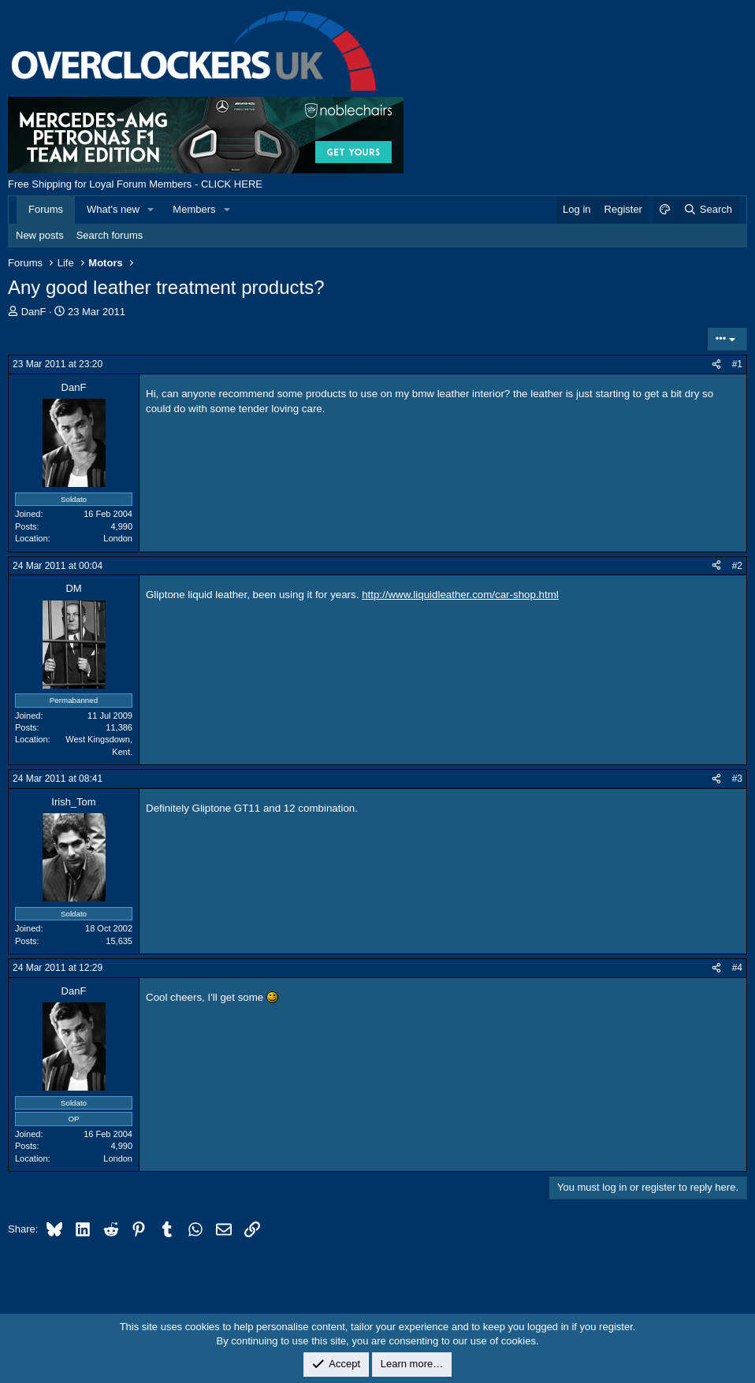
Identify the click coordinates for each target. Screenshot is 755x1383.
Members (194, 209)
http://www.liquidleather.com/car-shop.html (460, 594)
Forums (45, 209)
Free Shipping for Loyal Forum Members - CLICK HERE (135, 184)
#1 (737, 364)
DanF (33, 312)
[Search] (707, 209)
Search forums (109, 235)
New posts (40, 235)
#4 (737, 967)
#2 (737, 565)
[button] (151, 209)
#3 (737, 778)
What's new (113, 209)
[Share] (716, 364)
